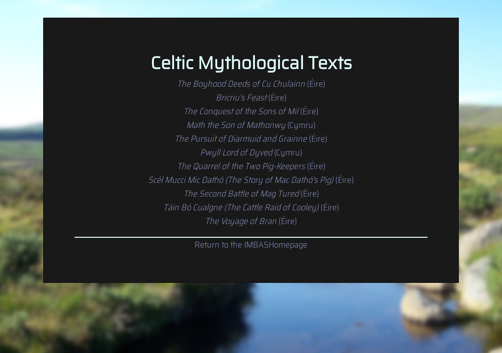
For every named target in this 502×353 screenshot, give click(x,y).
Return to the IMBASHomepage (251, 245)
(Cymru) (251, 125)
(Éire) (251, 84)
